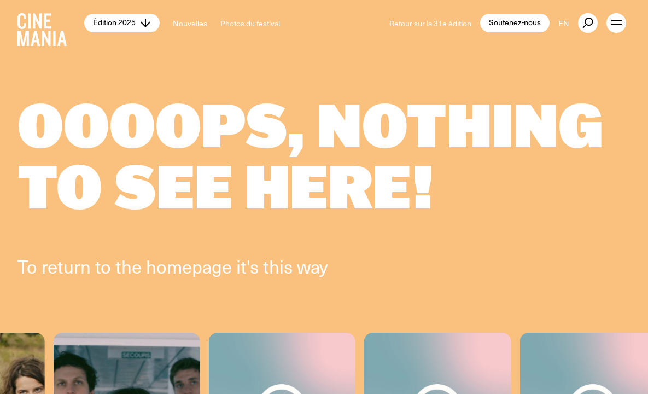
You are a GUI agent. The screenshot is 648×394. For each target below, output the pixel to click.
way (312, 266)
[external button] (588, 23)
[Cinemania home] (50, 23)
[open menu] (616, 23)
